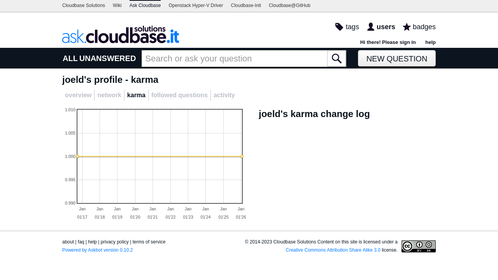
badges (424, 27)
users (386, 27)
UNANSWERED (107, 58)
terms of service (149, 242)
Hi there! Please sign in (388, 42)
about (68, 242)
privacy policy (115, 242)
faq (81, 242)
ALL (70, 58)
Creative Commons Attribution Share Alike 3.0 (333, 250)
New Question (397, 58)
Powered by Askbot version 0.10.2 (97, 250)
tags (352, 27)
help (430, 42)
